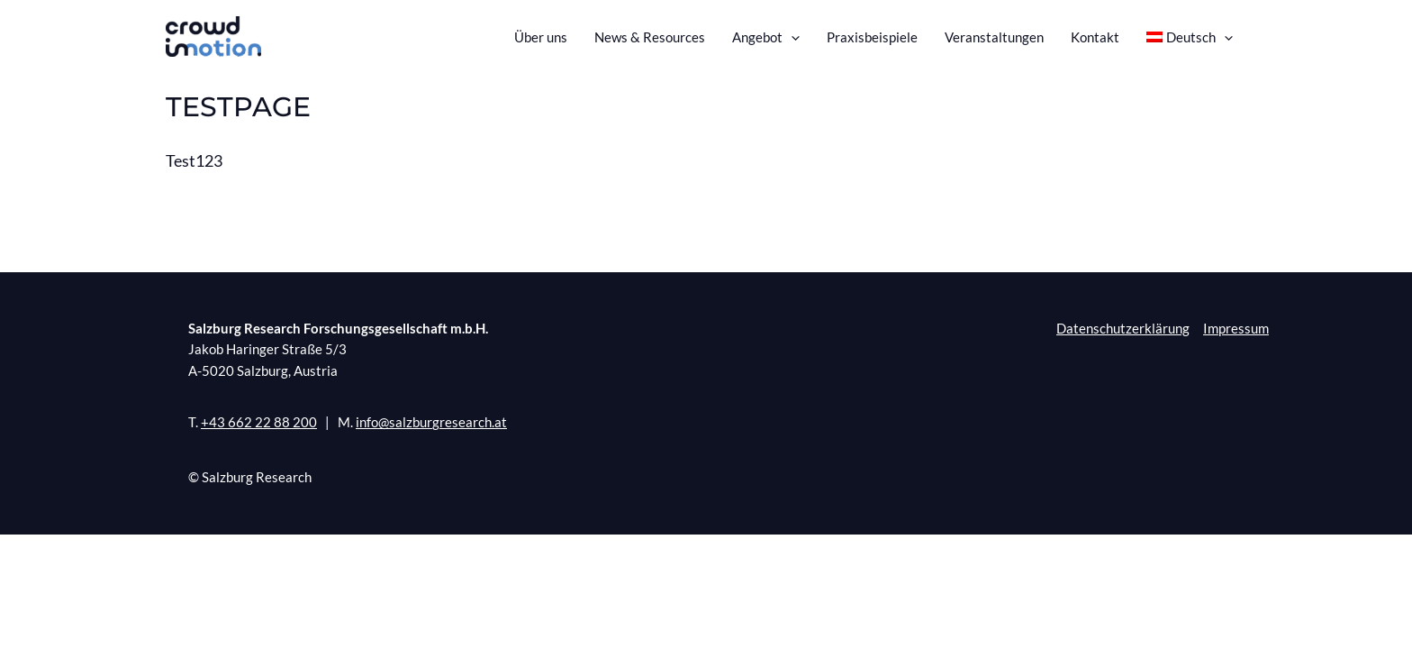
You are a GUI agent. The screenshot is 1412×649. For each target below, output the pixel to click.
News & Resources (649, 37)
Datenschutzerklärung (1123, 328)
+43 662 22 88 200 (259, 422)
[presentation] (791, 37)
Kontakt (1095, 37)
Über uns (540, 37)
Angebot (766, 37)
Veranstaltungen (994, 37)
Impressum (1236, 328)
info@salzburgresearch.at (431, 422)
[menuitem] (1190, 37)
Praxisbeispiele (872, 37)
